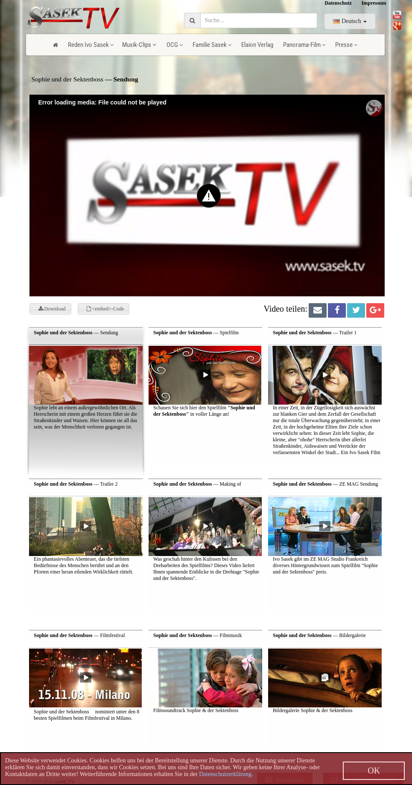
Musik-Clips (139, 45)
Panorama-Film (304, 45)
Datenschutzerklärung (225, 774)
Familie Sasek (212, 45)
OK (374, 770)
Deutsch (350, 21)
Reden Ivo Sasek (91, 45)
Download (52, 309)
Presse (346, 45)
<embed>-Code (105, 309)
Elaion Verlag (257, 45)
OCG (175, 45)
